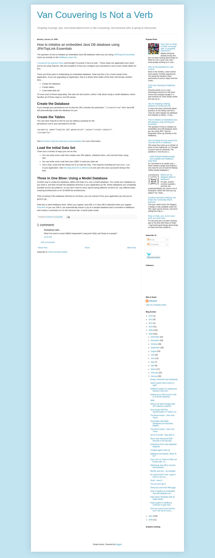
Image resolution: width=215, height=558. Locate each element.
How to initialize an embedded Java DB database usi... (162, 492)
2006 (151, 520)
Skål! (152, 400)
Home (87, 248)
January (154, 376)
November (155, 340)
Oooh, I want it (156, 480)
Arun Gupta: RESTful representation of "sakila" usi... (163, 411)
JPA (115, 54)
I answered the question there (50, 63)
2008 (151, 334)
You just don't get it (158, 484)
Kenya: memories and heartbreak (163, 379)
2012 (151, 319)
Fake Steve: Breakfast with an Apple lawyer (162, 498)
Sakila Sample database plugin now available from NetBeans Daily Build (161, 158)
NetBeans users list (68, 57)
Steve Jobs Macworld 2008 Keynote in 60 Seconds (161, 440)
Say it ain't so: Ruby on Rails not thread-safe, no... (163, 460)
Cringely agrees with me (160, 450)
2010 (151, 327)
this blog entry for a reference (77, 168)
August (154, 351)
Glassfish (41, 207)
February (155, 373)
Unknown (153, 301)
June (153, 358)
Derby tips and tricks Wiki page (163, 488)
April (153, 365)
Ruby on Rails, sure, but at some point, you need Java (161, 217)
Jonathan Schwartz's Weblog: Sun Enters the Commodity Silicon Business (162, 200)
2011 (151, 323)
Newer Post (42, 248)
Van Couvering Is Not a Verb (95, 15)
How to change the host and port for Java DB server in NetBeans (162, 141)
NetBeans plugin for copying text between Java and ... (163, 390)
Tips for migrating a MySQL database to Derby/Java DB (159, 105)
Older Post (131, 248)
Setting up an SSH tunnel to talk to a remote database (163, 396)
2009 (151, 330)
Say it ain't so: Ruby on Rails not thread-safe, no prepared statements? (169, 47)
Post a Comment (48, 242)
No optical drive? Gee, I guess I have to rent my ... (163, 476)
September (155, 348)
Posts (150, 240)
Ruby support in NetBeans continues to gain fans (161, 504)
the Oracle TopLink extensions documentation (61, 141)
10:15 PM (48, 237)
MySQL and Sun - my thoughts (162, 471)
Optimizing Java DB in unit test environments (162, 466)
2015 (151, 316)
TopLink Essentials (126, 54)
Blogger (118, 544)
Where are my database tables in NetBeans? (168, 177)
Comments (153, 244)
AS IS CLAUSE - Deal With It (162, 435)
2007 (151, 516)
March (154, 369)
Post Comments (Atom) (57, 252)
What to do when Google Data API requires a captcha (162, 405)
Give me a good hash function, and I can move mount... (162, 510)
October (154, 344)
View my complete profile (156, 305)
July (153, 355)
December (155, 337)
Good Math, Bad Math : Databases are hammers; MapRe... (161, 423)
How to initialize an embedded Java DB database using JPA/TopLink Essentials (162, 122)
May (153, 362)
